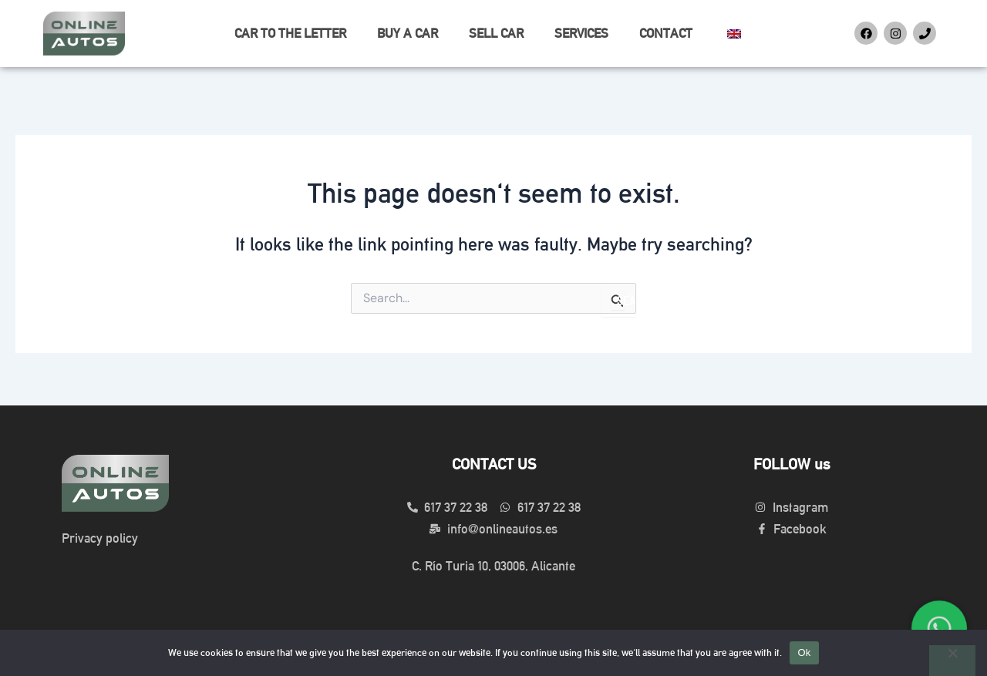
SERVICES (581, 33)
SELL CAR (496, 33)
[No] (952, 660)
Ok (803, 652)
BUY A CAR (407, 33)
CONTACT (665, 33)
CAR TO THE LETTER (290, 33)
